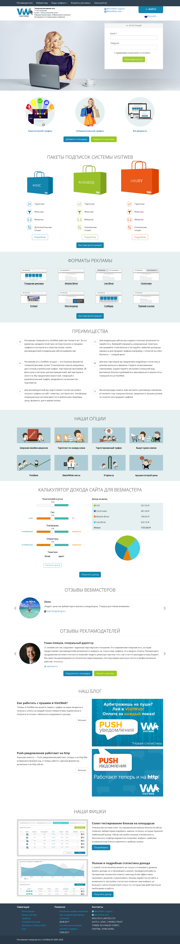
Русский (150, 16)
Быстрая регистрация (90, 245)
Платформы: (52, 525)
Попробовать (101, 847)
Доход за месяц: (100, 499)
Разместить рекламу (103, 139)
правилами (121, 53)
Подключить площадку (78, 673)
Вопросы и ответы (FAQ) (34, 925)
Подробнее (40, 237)
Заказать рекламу (105, 673)
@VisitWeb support (116, 9)
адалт (59, 556)
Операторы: (52, 539)
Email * (133, 36)
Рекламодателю (25, 3)
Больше (82, 720)
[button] (15, 607)
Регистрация (28, 911)
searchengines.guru (56, 611)
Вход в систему (29, 915)
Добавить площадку (76, 139)
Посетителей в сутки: (52, 499)
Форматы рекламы (81, 3)
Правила (26, 918)
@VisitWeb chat (114, 11)
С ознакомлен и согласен (130, 53)
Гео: (52, 512)
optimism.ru (52, 666)
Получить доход (90, 574)
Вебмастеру (42, 3)
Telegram (133, 45)
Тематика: (53, 552)
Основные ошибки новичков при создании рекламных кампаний (73, 915)
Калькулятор (100, 3)
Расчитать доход (52, 565)
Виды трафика (59, 3)
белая (45, 556)
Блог (24, 929)
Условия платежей (31, 922)
